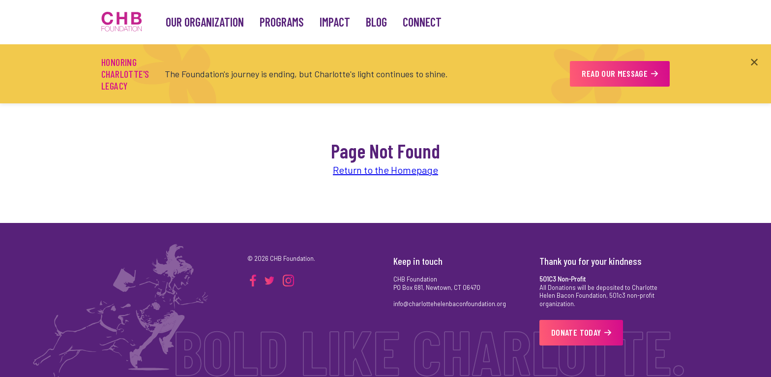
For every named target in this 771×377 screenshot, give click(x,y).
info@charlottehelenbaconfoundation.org (449, 304)
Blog (376, 22)
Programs (282, 22)
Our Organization (205, 22)
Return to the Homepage (385, 170)
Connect (422, 22)
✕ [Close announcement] (754, 62)
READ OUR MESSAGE (620, 73)
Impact (335, 22)
